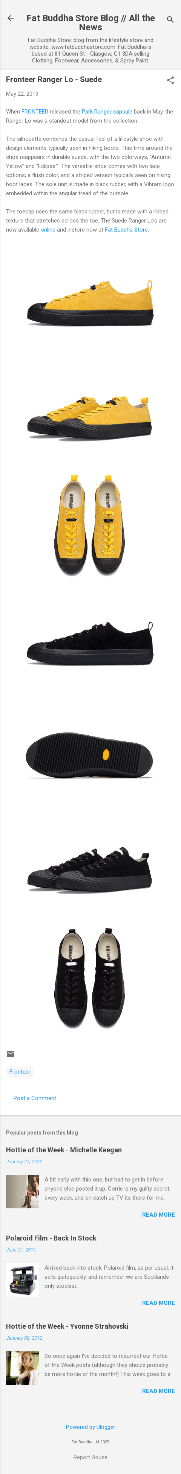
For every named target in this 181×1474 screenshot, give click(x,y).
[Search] (170, 20)
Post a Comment (35, 1098)
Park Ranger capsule (107, 111)
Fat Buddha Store (126, 229)
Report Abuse (90, 1457)
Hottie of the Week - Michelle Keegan (64, 1150)
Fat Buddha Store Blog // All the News (90, 23)
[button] (170, 81)
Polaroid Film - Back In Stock (51, 1238)
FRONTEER (34, 111)
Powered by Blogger (90, 1427)
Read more (158, 1214)
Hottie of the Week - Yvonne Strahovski (67, 1326)
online (48, 229)
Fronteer (20, 1071)
